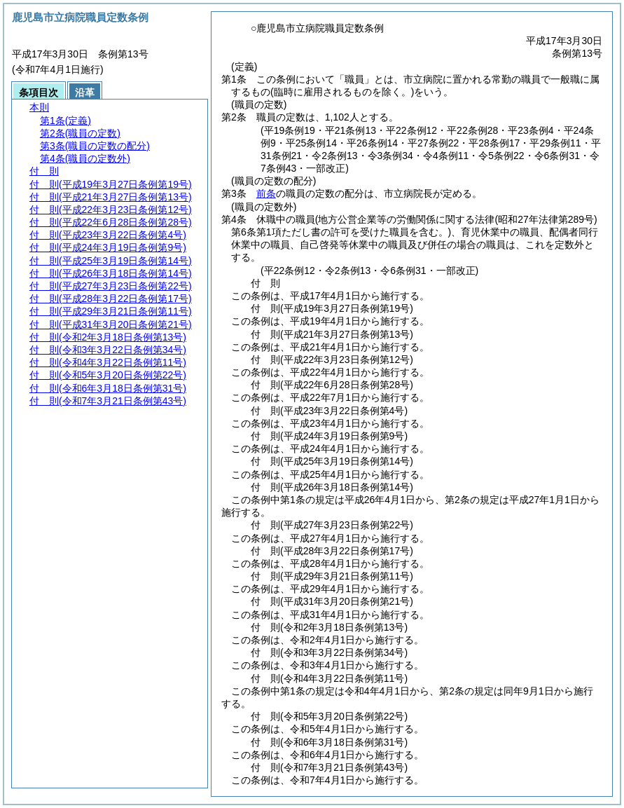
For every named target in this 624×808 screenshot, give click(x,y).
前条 (266, 193)
